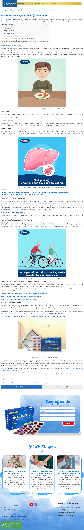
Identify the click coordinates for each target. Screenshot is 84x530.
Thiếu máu (8, 28)
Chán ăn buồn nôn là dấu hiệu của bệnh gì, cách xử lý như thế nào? (21, 296)
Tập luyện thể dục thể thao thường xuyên (16, 36)
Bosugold (17, 21)
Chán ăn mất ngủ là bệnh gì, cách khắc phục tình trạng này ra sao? (28, 293)
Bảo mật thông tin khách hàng (12, 506)
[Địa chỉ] (57, 415)
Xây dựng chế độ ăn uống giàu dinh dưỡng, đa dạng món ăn (20, 38)
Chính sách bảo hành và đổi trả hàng (13, 511)
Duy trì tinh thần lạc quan (12, 40)
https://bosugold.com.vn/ (68, 512)
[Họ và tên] (57, 408)
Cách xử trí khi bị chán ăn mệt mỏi (12, 35)
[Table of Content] (48, 25)
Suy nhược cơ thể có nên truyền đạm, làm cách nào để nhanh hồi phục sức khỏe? (42, 473)
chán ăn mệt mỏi (19, 383)
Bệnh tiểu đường (9, 30)
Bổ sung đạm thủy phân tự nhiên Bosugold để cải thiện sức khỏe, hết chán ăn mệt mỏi (26, 41)
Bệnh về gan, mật (10, 31)
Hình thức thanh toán (9, 507)
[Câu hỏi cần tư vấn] (57, 419)
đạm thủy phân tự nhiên (47, 383)
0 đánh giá (12, 380)
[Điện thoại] (57, 411)
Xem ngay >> (15, 493)
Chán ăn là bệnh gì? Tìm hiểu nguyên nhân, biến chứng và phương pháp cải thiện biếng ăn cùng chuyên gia (35, 192)
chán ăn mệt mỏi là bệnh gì (32, 383)
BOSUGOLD (9, 3)
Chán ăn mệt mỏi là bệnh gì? (10, 27)
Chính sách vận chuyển (10, 509)
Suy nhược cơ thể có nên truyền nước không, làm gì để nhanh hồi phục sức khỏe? (69, 473)
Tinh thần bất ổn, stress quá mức (13, 33)
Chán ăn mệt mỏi (6, 19)
